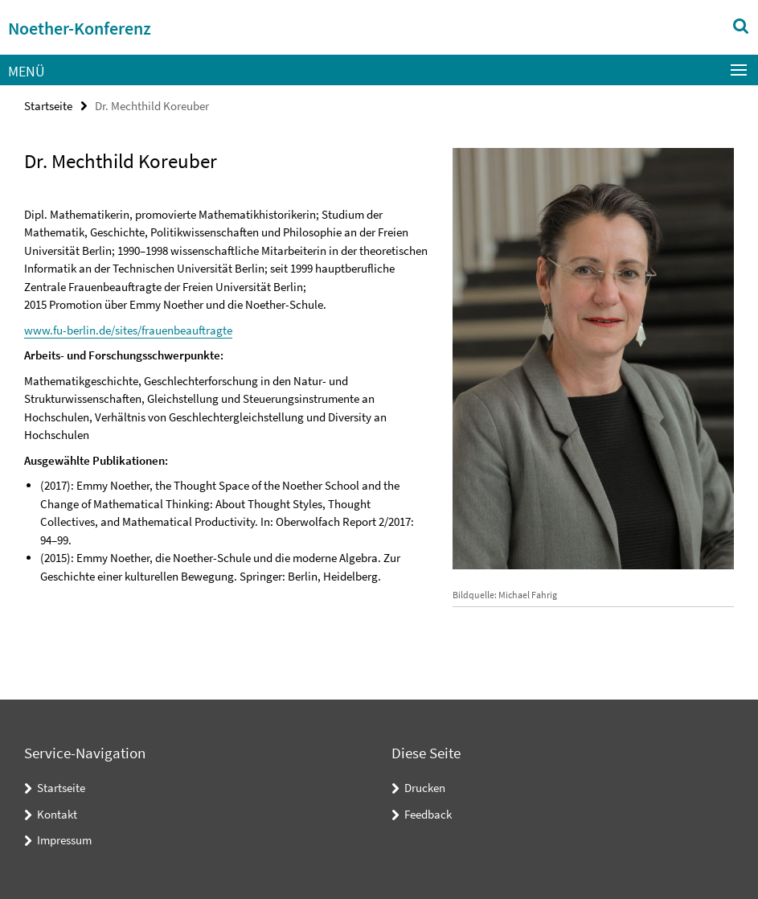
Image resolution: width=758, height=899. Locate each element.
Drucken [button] (424, 787)
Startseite (48, 105)
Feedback (428, 814)
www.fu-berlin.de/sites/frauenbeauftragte (128, 330)
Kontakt (57, 814)
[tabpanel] (226, 388)
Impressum (64, 840)
